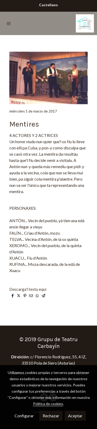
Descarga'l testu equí (28, 289)
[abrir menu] (8, 23)
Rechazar (51, 415)
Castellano (48, 5)
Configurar (24, 415)
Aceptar (75, 415)
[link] (85, 23)
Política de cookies (48, 403)
